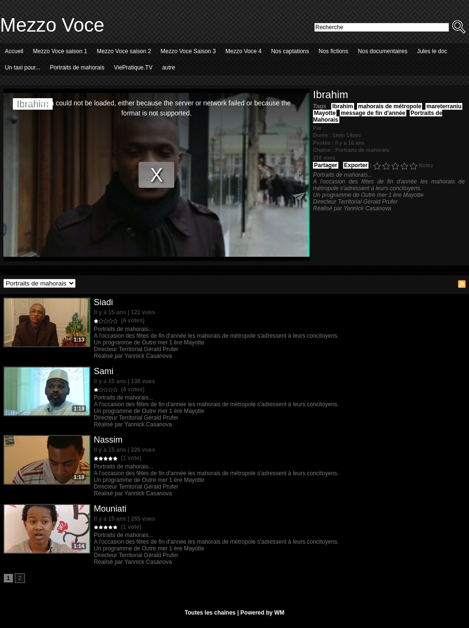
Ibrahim (342, 106)
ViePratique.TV (133, 67)
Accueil (14, 51)
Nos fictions (333, 51)
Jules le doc (432, 51)
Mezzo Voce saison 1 (60, 51)
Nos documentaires (382, 51)
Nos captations (290, 51)
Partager (325, 165)
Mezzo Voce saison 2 (124, 51)
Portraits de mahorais (77, 67)
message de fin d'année (373, 113)
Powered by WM (262, 612)
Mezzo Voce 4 (243, 51)
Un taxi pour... (22, 67)
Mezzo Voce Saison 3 (188, 51)
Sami (103, 371)
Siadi (103, 302)
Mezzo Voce (52, 24)
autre (168, 67)
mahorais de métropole (389, 106)
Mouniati (110, 509)
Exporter (356, 165)
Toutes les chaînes (210, 612)
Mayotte (324, 113)
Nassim (108, 440)
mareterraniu (443, 106)
